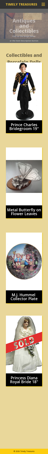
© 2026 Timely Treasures (24, 451)
